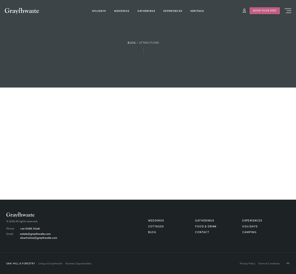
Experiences (252, 220)
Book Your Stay (265, 10)
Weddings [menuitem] (121, 10)
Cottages (156, 226)
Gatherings (204, 220)
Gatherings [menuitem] (146, 10)
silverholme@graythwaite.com (38, 238)
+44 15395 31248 (30, 228)
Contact (202, 232)
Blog (132, 42)
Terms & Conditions (269, 263)
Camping (249, 232)
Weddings (156, 220)
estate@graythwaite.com (35, 234)
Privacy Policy (247, 263)
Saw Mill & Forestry (20, 263)
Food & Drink (206, 226)
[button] (288, 263)
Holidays (250, 226)
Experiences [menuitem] (172, 10)
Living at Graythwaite (50, 263)
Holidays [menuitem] (99, 10)
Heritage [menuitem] (197, 10)
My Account (244, 11)
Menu (288, 11)
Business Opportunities (78, 263)
